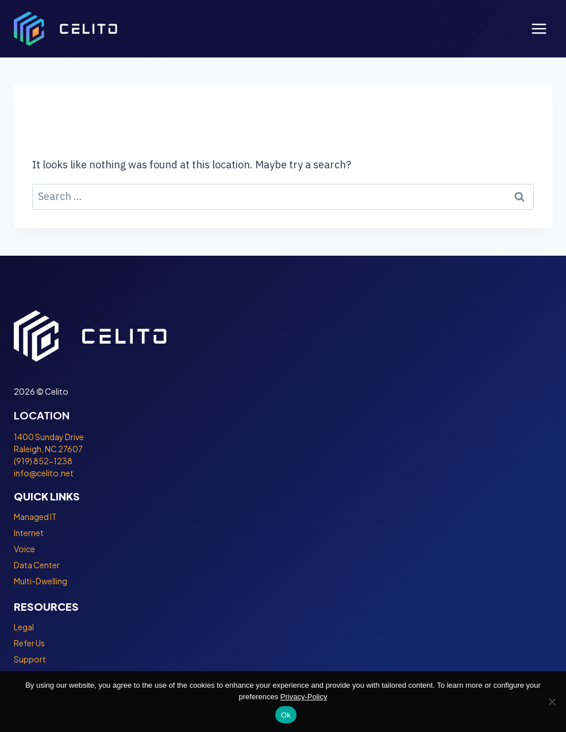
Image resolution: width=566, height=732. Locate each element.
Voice (24, 549)
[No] (551, 701)
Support (30, 659)
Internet (29, 532)
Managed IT (35, 516)
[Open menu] (538, 28)
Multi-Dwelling (40, 581)
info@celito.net (44, 473)
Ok (286, 715)
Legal (24, 627)
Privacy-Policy (304, 696)
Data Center (37, 565)
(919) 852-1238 (43, 461)
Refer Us (29, 643)
